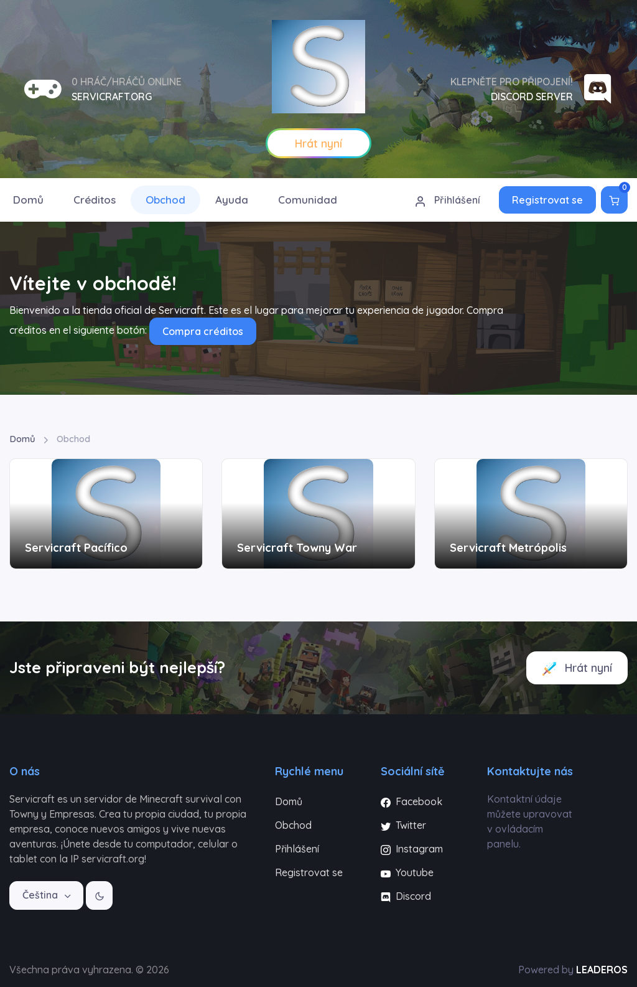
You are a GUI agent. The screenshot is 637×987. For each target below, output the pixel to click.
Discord (406, 896)
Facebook (411, 801)
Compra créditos (202, 331)
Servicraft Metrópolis (508, 548)
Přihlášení (447, 200)
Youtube (407, 872)
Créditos (94, 199)
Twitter (403, 825)
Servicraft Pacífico (76, 548)
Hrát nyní (577, 668)
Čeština (41, 895)
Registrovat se (547, 200)
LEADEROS (602, 969)
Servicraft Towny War (297, 548)
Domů (22, 439)
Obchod (165, 199)
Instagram (412, 849)
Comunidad (307, 199)
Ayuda (231, 199)
